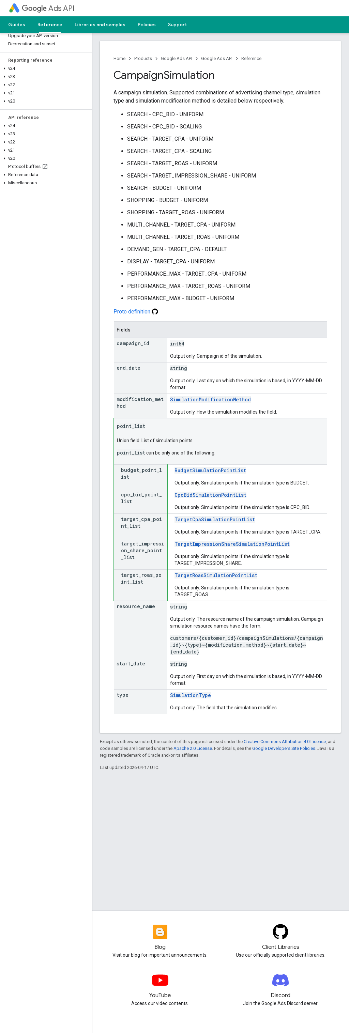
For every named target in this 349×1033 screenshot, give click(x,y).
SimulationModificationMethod (210, 399)
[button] (44, 68)
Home (119, 58)
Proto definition (135, 311)
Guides (16, 24)
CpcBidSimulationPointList (210, 495)
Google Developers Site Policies (283, 748)
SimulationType (190, 695)
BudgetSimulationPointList (210, 470)
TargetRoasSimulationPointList (215, 575)
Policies (147, 24)
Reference (251, 58)
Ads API (48, 8)
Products (143, 58)
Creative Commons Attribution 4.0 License (285, 741)
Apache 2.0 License (192, 748)
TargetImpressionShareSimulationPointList (232, 544)
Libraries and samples (100, 24)
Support (177, 24)
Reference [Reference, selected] (49, 24)
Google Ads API (176, 58)
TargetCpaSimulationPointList (214, 519)
